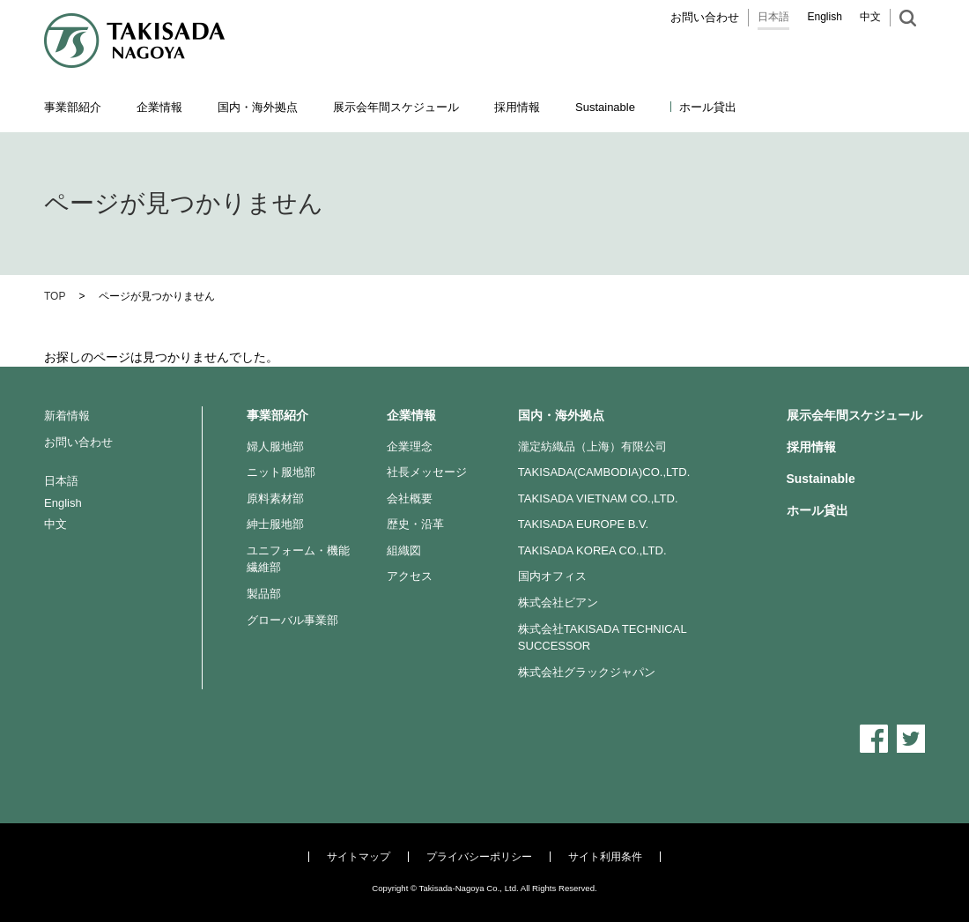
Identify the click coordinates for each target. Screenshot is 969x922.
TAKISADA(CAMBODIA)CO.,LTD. (604, 472)
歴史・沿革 (415, 524)
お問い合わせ (704, 17)
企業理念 (410, 446)
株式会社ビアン (558, 602)
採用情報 (517, 107)
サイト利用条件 (605, 856)
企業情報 (411, 415)
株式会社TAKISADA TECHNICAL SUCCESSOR (602, 637)
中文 (870, 17)
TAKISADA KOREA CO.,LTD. (592, 550)
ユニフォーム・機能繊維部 (298, 559)
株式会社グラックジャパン (586, 672)
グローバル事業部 (292, 620)
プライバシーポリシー (479, 856)
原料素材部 (275, 498)
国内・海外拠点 (561, 415)
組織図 (404, 550)
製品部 (264, 593)
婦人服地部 (275, 446)
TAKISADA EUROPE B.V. (583, 524)
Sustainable (821, 479)
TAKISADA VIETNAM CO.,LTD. (598, 498)
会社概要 (410, 498)
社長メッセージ (427, 472)
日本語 (773, 17)
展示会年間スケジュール (396, 107)
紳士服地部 (275, 524)
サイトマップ (358, 856)
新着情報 (67, 415)
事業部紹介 (277, 415)
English (824, 17)
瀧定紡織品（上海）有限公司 (592, 446)
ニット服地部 (281, 472)
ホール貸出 (707, 107)
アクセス (410, 576)
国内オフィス (552, 576)
